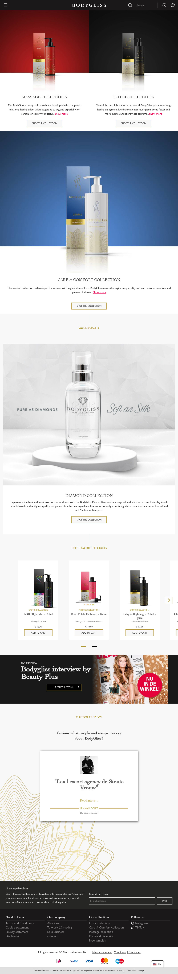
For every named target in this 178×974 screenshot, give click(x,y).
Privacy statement (17, 932)
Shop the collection (44, 123)
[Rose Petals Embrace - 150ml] (89, 588)
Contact (52, 936)
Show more (61, 114)
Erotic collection (99, 923)
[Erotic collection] (133, 50)
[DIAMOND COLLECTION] (89, 414)
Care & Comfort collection (106, 927)
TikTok (139, 927)
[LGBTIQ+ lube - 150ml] (38, 588)
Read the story (64, 687)
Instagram (141, 923)
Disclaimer (12, 936)
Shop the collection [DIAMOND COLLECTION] (89, 520)
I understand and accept (134, 971)
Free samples (97, 940)
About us (53, 923)
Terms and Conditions (20, 923)
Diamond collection (101, 936)
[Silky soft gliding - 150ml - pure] (140, 588)
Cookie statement (17, 927)
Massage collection (101, 932)
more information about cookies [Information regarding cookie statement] (109, 971)
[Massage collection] (44, 50)
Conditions (120, 952)
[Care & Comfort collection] (89, 202)
